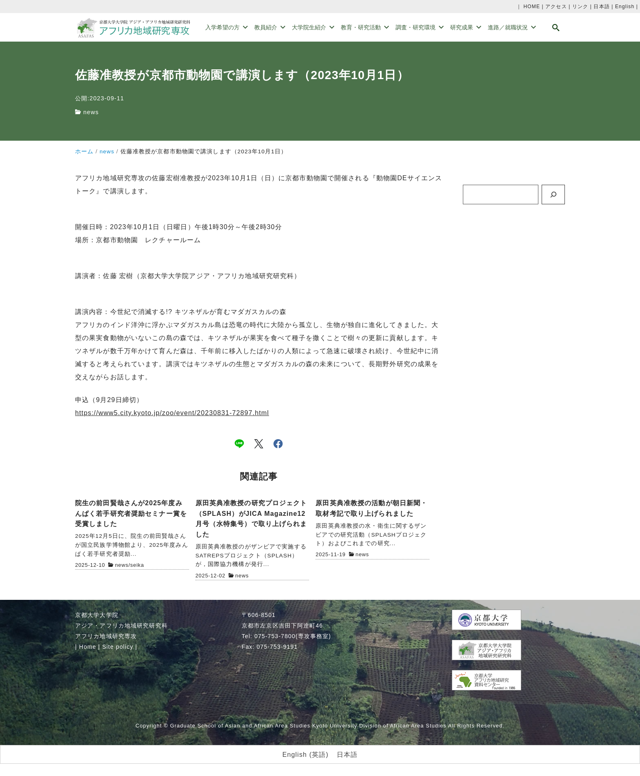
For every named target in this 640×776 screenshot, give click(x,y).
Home (87, 646)
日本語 (601, 6)
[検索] (553, 194)
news (91, 112)
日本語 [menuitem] (347, 754)
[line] (239, 443)
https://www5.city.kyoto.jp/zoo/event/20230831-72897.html (172, 412)
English (624, 6)
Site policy (117, 646)
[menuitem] (305, 755)
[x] (258, 443)
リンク (580, 6)
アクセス (556, 6)
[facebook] (278, 443)
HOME (531, 6)
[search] (556, 27)
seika (137, 565)
